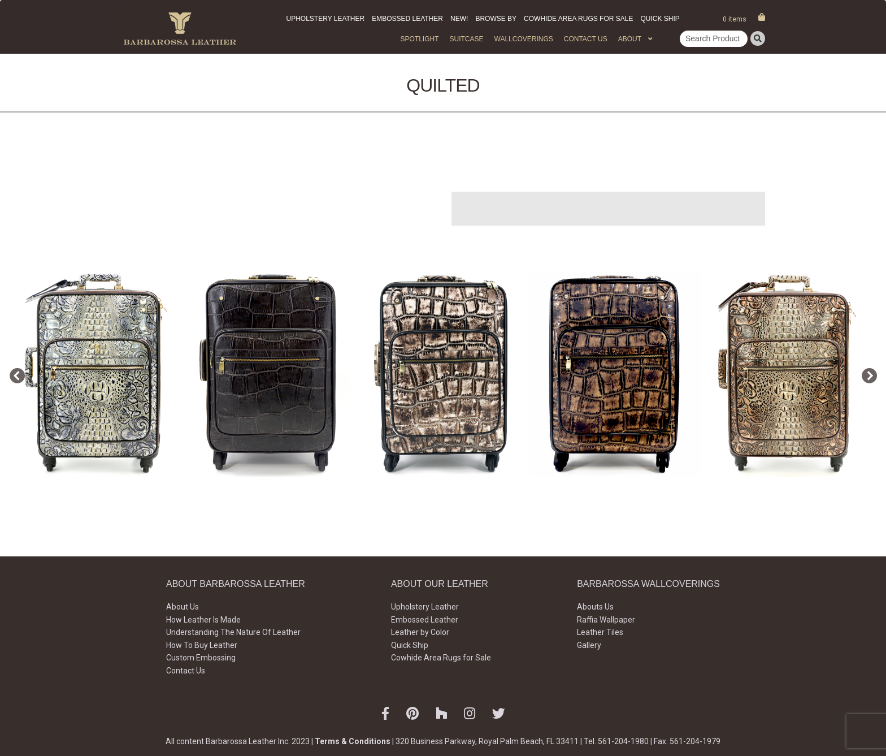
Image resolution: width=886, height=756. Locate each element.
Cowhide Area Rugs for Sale (578, 19)
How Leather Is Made (203, 619)
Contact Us (585, 39)
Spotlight (419, 39)
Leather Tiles (600, 632)
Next (866, 373)
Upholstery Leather (325, 19)
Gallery (589, 645)
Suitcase (466, 39)
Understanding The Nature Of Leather (233, 632)
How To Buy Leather (201, 645)
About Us (182, 606)
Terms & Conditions (352, 741)
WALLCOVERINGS (523, 39)
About (629, 39)
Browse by (495, 19)
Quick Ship (659, 19)
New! (459, 19)
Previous (14, 373)
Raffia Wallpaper (606, 619)
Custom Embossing (201, 657)
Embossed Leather (407, 19)
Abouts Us (595, 606)
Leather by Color (420, 632)
